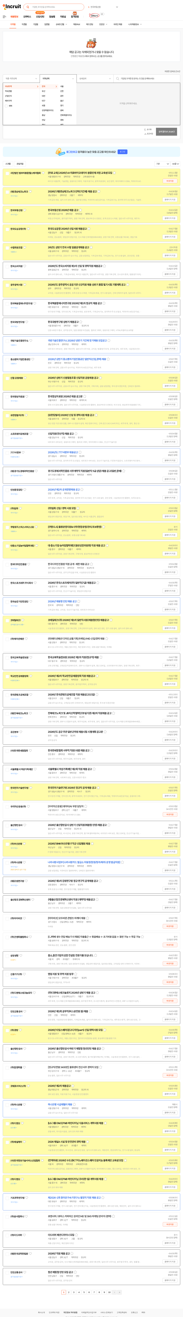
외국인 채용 (117, 24)
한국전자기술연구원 (19, 787)
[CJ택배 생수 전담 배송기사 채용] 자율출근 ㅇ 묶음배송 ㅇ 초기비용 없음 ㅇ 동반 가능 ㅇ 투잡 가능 (94, 937)
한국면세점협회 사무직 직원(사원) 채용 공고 (68, 750)
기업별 (35, 24)
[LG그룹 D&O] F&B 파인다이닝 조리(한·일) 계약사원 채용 (75, 1179)
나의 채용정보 (133, 24)
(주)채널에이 (16, 1142)
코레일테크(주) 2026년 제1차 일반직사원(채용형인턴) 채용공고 (78, 620)
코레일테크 (15, 620)
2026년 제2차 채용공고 (59, 1086)
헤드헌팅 (89, 24)
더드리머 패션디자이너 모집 (61, 1235)
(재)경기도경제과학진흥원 (22, 471)
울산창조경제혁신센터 (20, 899)
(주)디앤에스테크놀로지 (21, 992)
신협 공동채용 (16, 378)
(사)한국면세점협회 (19, 750)
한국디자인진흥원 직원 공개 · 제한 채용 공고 (68, 564)
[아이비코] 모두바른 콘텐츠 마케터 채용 (66, 918)
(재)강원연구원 (17, 881)
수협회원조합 (16, 247)
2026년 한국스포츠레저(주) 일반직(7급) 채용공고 (72, 583)
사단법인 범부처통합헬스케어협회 (25, 173)
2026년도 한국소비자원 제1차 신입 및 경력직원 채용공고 (75, 266)
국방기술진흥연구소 (19, 340)
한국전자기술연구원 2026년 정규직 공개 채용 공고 (72, 787)
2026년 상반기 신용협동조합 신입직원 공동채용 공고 (73, 378)
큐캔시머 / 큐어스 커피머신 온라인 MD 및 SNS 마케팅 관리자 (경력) (79, 1216)
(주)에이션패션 (17, 638)
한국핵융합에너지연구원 (21, 303)
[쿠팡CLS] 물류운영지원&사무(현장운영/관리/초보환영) (74, 527)
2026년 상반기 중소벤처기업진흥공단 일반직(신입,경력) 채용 (77, 359)
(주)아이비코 (16, 918)
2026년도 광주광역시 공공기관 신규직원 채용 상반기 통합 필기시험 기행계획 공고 (87, 284)
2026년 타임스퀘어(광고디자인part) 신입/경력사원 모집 (75, 1030)
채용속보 (76, 24)
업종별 (46, 24)
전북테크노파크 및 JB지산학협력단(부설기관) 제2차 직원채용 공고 (79, 713)
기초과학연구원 (17, 1197)
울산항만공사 (16, 825)
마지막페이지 (119, 1292)
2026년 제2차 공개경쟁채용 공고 (64, 489)
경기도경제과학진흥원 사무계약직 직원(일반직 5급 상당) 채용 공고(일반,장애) (84, 471)
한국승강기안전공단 (19, 601)
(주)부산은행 (16, 843)
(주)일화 (14, 508)
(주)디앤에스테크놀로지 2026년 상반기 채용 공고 (71, 992)
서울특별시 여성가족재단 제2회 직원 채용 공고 (70, 769)
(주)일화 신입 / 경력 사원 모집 (62, 508)
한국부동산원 (16, 210)
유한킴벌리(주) (17, 415)
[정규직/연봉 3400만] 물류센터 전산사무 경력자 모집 (73, 1067)
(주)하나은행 (16, 862)
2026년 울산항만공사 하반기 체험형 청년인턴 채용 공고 (74, 1048)
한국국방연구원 (17, 322)
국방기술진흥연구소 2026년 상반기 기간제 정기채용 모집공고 (77, 340)
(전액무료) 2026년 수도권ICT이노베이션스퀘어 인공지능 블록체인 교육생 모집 (85, 1160)
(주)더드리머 (16, 1235)
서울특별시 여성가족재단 (21, 769)
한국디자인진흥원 (18, 564)
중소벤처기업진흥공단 (20, 359)
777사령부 (15, 452)
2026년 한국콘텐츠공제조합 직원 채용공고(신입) (71, 694)
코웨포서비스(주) (18, 1086)
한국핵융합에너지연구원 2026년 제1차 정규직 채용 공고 (75, 303)
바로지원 (170, 181)
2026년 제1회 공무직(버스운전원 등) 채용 (68, 1011)
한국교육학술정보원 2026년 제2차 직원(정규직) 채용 (73, 657)
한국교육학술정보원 (19, 657)
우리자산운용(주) (18, 806)
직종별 (24, 24)
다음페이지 (114, 1292)
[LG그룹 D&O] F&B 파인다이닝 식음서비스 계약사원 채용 (75, 1123)
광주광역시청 (16, 284)
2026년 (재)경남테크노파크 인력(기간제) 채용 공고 (72, 191)
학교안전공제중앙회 (19, 676)
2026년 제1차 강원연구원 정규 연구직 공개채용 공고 (73, 881)
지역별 (12, 24)
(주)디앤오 (15, 1123)
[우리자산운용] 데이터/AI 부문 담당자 (65, 806)
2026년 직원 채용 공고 (59, 1253)
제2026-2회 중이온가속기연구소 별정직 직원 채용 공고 (74, 1197)
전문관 (101, 24)
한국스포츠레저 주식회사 (21, 583)
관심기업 (20, 163)
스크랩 (7, 163)
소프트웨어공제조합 (19, 433)
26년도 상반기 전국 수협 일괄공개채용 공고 (68, 247)
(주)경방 (14, 1030)
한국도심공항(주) (18, 229)
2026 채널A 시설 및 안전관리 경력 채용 (66, 1142)
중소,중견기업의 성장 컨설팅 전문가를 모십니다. (70, 955)
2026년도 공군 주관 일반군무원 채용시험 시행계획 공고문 (75, 732)
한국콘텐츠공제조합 (19, 694)
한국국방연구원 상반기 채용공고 (63, 322)
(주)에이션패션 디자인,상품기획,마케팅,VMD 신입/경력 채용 (76, 638)
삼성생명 (14, 955)
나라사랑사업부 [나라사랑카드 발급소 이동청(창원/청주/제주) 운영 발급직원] (84, 862)
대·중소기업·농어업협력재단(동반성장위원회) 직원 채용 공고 (76, 545)
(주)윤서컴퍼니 (17, 1216)
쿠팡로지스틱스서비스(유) (22, 527)
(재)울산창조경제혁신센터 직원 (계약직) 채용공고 (71, 899)
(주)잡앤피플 (16, 1067)
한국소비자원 (16, 266)
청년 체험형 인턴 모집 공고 (60, 1272)
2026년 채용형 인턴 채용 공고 (62, 601)
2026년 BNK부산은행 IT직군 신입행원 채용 (69, 843)
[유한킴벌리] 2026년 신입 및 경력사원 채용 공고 (71, 415)
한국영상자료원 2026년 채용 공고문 (65, 396)
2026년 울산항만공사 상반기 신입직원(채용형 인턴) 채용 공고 (77, 825)
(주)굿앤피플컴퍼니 (19, 937)
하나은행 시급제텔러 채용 (60, 1104)
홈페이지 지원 (170, 199)
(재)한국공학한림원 (19, 1253)
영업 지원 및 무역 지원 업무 (60, 974)
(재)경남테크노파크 (19, 191)
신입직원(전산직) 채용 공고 (61, 433)
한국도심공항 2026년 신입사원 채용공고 (67, 229)
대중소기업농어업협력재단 (22, 545)
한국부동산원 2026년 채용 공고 (63, 210)
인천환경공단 (16, 489)
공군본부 (14, 732)
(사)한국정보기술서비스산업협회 (25, 1160)
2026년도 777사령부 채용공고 (63, 452)
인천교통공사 (16, 1011)
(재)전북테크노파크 (19, 713)
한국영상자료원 (17, 396)
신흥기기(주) (16, 974)
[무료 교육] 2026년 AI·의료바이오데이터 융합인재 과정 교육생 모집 (80, 173)
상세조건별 (60, 24)
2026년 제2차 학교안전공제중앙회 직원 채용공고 (71, 676)
